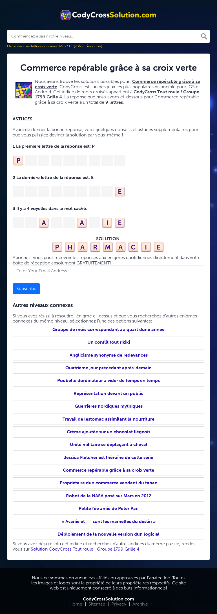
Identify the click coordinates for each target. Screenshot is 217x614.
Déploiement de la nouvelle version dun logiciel (108, 534)
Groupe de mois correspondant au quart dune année (108, 329)
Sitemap (96, 604)
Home (75, 604)
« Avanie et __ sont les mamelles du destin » (109, 521)
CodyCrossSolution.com (108, 599)
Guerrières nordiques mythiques (109, 406)
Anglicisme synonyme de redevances (109, 355)
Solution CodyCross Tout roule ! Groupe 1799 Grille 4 (85, 549)
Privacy (118, 604)
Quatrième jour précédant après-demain (108, 367)
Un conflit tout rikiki (108, 342)
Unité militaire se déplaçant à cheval (108, 444)
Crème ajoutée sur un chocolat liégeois (108, 431)
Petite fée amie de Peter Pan (109, 508)
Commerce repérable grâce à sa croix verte (108, 470)
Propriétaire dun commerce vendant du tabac (108, 482)
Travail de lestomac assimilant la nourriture (108, 419)
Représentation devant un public (108, 393)
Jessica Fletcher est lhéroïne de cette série (108, 457)
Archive (140, 604)
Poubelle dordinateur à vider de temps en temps (108, 380)
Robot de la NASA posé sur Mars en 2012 (108, 495)
